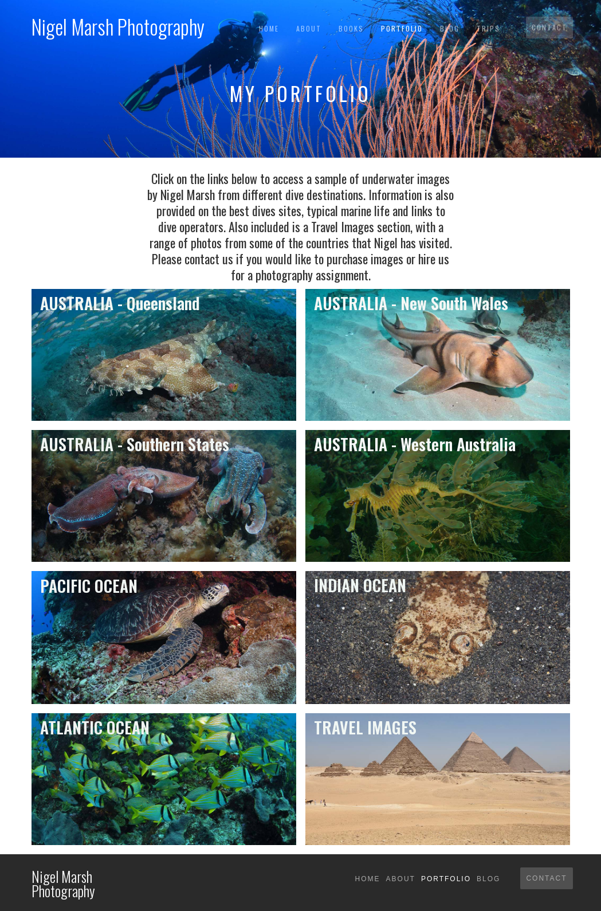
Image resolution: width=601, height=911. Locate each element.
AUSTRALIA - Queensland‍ (120, 303)
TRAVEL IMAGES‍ (365, 727)
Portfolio (402, 28)
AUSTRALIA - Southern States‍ (134, 444)
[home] (118, 23)
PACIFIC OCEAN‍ (89, 585)
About (308, 28)
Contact (549, 27)
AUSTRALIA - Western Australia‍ (415, 444)
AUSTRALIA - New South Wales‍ (411, 303)
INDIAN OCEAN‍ (360, 585)
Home (269, 28)
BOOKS (351, 28)
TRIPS (488, 28)
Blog (449, 28)
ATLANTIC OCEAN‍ (95, 727)
